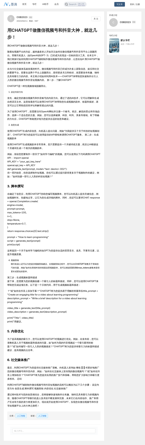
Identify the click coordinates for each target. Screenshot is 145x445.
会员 (56, 4)
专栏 (34, 4)
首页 (24, 4)
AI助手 (45, 4)
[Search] (75, 4)
